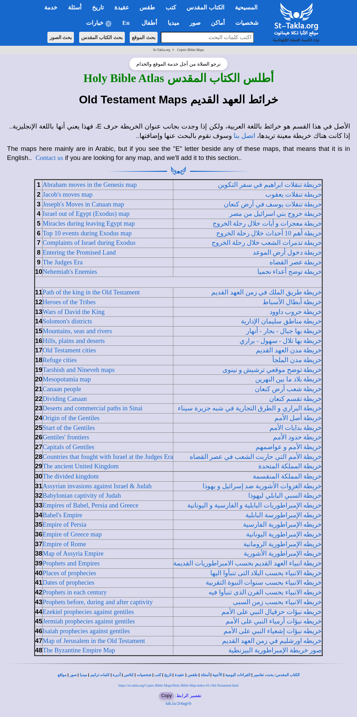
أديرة (117, 675)
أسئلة (205, 675)
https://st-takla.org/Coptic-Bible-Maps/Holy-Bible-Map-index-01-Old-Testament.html (179, 685)
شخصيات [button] (249, 23)
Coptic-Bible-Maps (190, 50)
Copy (166, 695)
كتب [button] (171, 7)
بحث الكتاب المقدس (102, 37)
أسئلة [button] (75, 7)
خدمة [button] (51, 7)
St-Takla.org (161, 50)
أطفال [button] (149, 23)
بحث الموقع (143, 37)
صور (73, 675)
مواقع (62, 675)
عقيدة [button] (121, 7)
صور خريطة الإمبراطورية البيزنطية (275, 650)
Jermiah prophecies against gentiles (89, 621)
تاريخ (168, 675)
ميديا (83, 675)
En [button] (126, 23)
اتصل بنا (244, 135)
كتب (157, 675)
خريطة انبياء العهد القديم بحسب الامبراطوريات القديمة (247, 563)
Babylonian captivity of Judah (82, 495)
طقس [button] (147, 7)
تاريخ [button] (98, 7)
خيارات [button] (99, 23)
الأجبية (217, 675)
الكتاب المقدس (287, 675)
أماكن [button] (218, 23)
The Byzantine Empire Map (79, 650)
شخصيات (144, 675)
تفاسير (258, 675)
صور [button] (195, 23)
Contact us (49, 157)
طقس (193, 675)
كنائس (129, 675)
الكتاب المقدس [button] (205, 7)
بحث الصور (61, 37)
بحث (270, 675)
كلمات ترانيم (100, 675)
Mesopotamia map (67, 379)
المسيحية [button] (246, 7)
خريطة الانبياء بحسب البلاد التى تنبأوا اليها (266, 573)
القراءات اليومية (237, 675)
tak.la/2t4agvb (178, 703)
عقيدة (179, 675)
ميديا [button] (173, 23)
